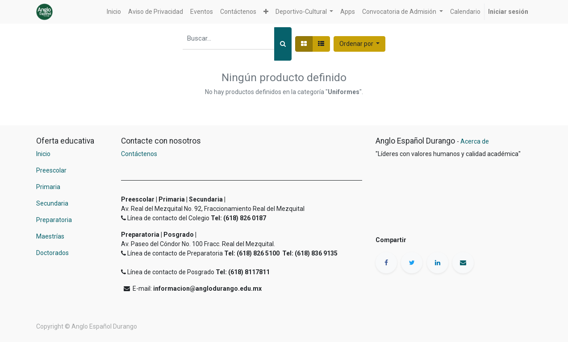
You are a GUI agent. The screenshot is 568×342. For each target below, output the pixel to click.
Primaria (48, 186)
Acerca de (474, 141)
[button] (266, 12)
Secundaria (52, 203)
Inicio (43, 153)
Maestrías (51, 236)
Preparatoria (54, 219)
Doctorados (52, 252)
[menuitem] (114, 12)
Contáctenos (139, 153)
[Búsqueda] (283, 44)
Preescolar (51, 170)
